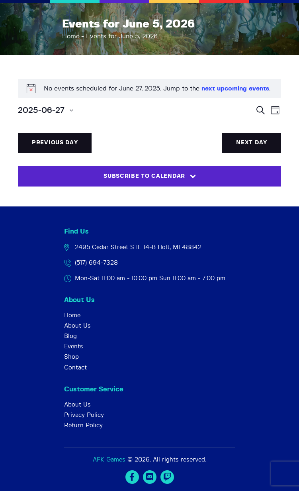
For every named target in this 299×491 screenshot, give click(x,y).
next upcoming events (235, 88)
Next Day (251, 142)
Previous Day (55, 142)
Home (71, 36)
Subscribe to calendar (144, 176)
